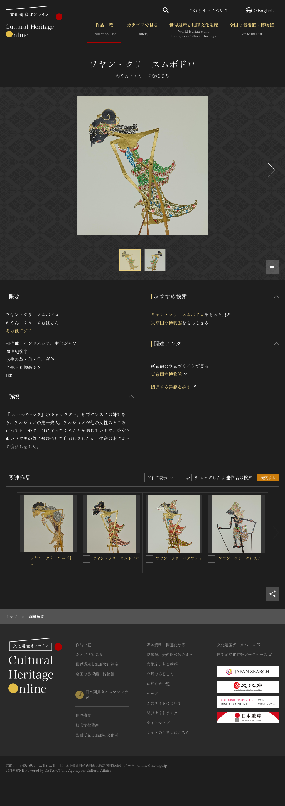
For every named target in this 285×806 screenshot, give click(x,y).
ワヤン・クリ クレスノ (239, 558)
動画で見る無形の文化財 (96, 735)
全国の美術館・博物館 (251, 30)
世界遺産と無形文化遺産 (193, 30)
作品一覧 (104, 30)
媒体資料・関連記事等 (165, 644)
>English (260, 10)
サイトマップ (158, 722)
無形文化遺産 (87, 725)
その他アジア (19, 330)
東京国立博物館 (166, 322)
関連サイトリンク (162, 713)
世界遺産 (83, 715)
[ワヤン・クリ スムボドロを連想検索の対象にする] (23, 558)
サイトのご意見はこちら (167, 732)
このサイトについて (209, 10)
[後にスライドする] (271, 170)
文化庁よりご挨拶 (162, 664)
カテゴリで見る (142, 30)
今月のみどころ (160, 674)
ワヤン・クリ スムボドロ (177, 314)
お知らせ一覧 (158, 683)
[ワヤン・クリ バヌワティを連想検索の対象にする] (149, 559)
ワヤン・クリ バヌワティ (179, 558)
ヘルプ (152, 693)
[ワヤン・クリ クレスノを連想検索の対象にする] (211, 559)
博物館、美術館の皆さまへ (169, 654)
